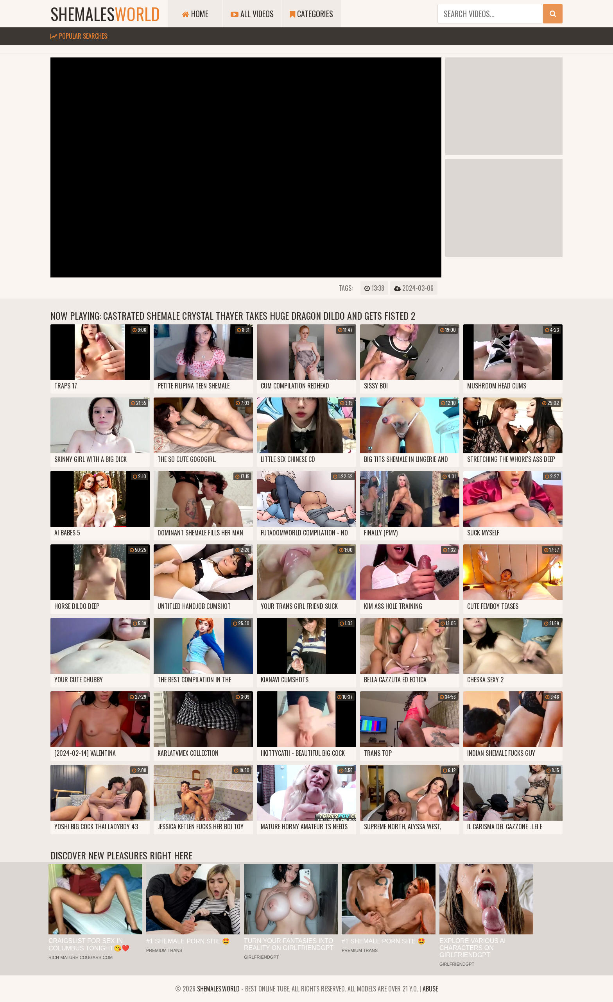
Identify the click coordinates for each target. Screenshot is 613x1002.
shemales (105, 14)
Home (195, 14)
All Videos (252, 14)
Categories (311, 14)
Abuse (430, 988)
